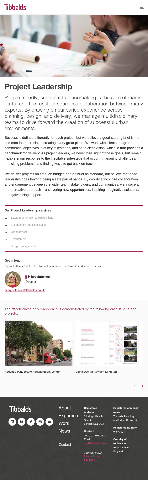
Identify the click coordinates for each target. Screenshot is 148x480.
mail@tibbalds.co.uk (95, 443)
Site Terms (89, 459)
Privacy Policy (91, 456)
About (65, 408)
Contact (65, 445)
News (64, 431)
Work (64, 424)
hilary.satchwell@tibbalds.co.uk (25, 290)
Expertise (68, 416)
